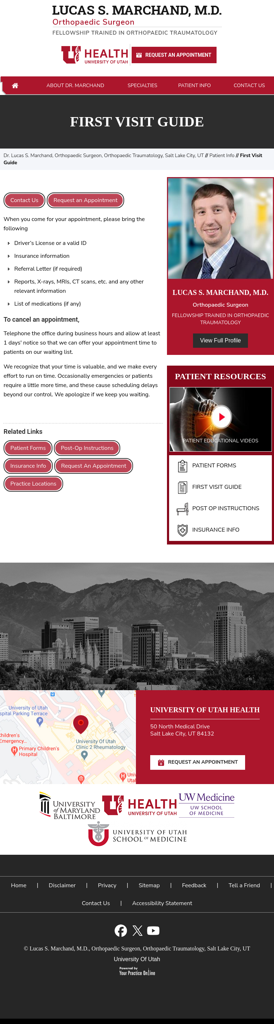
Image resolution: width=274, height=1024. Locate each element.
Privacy (107, 885)
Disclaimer (62, 885)
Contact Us (249, 85)
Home (15, 85)
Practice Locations (33, 484)
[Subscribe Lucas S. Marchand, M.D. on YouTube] (153, 930)
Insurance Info (28, 466)
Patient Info (194, 85)
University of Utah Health (205, 710)
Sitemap (149, 885)
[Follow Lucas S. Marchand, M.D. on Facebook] (121, 930)
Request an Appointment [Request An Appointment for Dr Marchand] (85, 200)
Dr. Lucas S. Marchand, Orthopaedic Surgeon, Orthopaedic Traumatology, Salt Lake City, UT (104, 155)
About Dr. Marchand (75, 85)
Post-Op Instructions (87, 448)
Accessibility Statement (162, 903)
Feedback (194, 885)
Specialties (142, 85)
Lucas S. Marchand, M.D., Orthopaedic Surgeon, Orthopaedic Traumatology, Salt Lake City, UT (140, 948)
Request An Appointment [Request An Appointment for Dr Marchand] (173, 55)
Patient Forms (28, 448)
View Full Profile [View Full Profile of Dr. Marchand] (220, 340)
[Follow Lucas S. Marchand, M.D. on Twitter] (137, 930)
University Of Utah (137, 959)
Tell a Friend (244, 885)
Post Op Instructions (217, 509)
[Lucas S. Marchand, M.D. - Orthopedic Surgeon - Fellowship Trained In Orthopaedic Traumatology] (137, 20)
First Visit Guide (209, 487)
